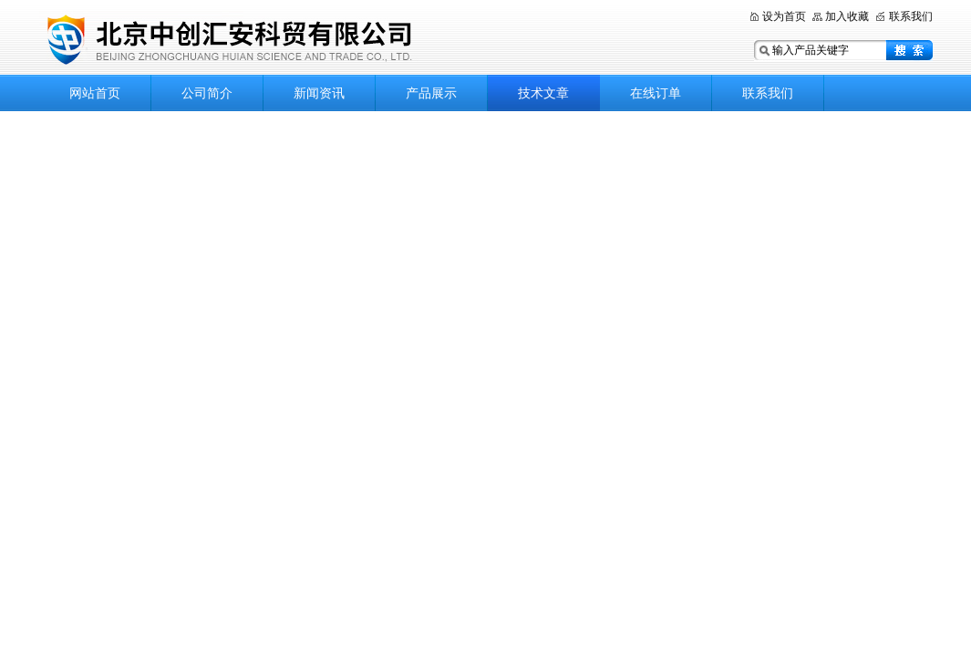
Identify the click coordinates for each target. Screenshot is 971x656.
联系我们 (911, 16)
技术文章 (543, 93)
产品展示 (431, 93)
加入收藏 (847, 16)
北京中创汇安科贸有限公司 (267, 38)
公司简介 (206, 93)
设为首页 (784, 16)
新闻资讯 (319, 93)
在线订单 (655, 93)
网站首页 (94, 93)
